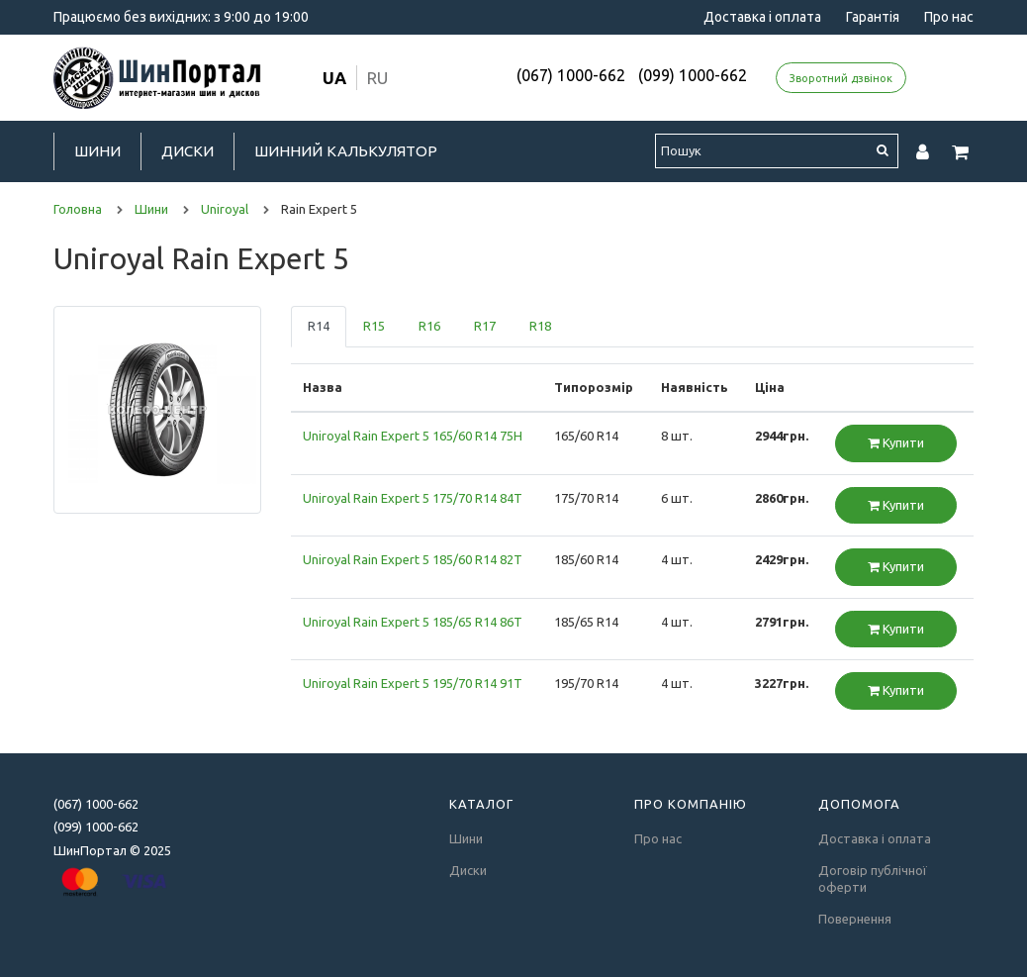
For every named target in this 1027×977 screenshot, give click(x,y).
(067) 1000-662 (570, 75)
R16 (429, 326)
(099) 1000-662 (692, 75)
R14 (318, 326)
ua (334, 77)
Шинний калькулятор (345, 151)
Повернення (854, 919)
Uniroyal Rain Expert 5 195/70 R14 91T (412, 683)
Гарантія (872, 17)
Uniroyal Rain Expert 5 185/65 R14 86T (412, 622)
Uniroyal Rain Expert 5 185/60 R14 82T (412, 559)
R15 (374, 326)
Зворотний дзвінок (841, 78)
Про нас (949, 17)
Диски (187, 151)
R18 (540, 326)
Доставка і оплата (762, 17)
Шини (97, 151)
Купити (896, 442)
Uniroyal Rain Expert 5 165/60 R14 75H (412, 435)
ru (377, 77)
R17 (485, 326)
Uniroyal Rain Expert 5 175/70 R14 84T (412, 498)
